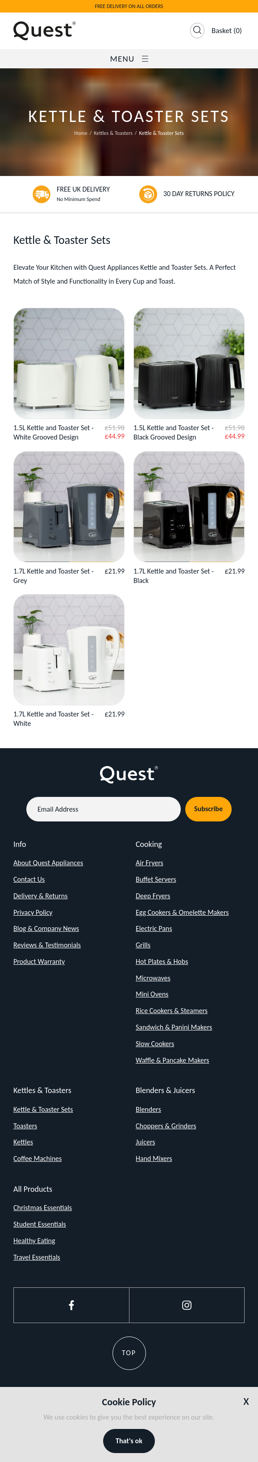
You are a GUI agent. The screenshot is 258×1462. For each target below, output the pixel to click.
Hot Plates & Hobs (162, 961)
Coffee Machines (37, 1158)
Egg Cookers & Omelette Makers (182, 912)
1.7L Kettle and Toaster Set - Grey (53, 576)
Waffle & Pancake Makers (172, 1060)
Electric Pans (154, 928)
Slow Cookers (155, 1043)
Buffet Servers (156, 879)
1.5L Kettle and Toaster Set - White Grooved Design (53, 432)
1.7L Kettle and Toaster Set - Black (173, 576)
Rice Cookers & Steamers (172, 1010)
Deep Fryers (153, 896)
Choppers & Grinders (166, 1126)
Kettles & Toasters (113, 133)
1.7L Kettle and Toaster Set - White (53, 719)
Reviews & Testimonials (47, 945)
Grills (143, 945)
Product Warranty (39, 961)
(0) (227, 30)
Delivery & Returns (40, 896)
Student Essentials (39, 1224)
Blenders (148, 1109)
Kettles (23, 1142)
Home (80, 133)
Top (129, 1353)
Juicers (145, 1142)
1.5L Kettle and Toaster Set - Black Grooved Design (173, 432)
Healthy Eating (34, 1240)
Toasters (25, 1126)
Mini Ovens (152, 994)
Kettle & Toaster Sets (43, 1109)
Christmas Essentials (42, 1207)
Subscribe (208, 808)
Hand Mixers (154, 1158)
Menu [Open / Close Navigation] (129, 59)
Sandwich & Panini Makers (174, 1027)
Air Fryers (149, 863)
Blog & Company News (46, 928)
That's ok (129, 1441)
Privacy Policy (33, 912)
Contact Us (29, 879)
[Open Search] (197, 30)
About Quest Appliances (48, 863)
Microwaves (153, 978)
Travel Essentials (36, 1257)
